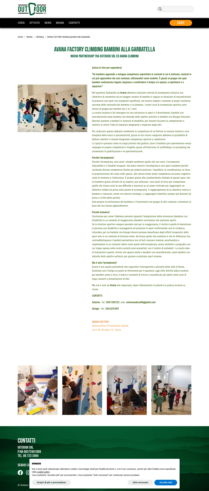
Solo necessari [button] (140, 482)
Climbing (40, 37)
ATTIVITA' (34, 22)
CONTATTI (74, 22)
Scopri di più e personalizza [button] (51, 482)
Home (20, 37)
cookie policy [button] (43, 472)
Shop (182, 23)
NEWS (48, 22)
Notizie (29, 37)
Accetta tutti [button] (165, 482)
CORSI (21, 22)
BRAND (60, 22)
